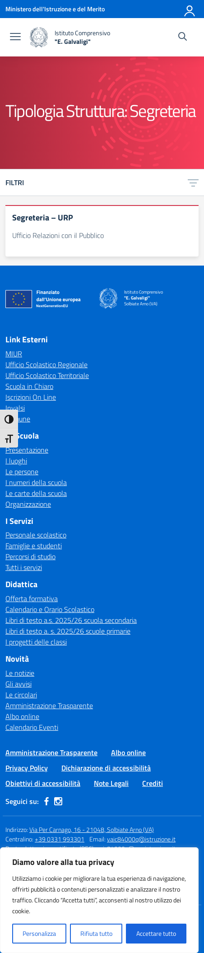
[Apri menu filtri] (193, 182)
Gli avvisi (18, 683)
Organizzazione (28, 504)
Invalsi (15, 407)
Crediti (152, 783)
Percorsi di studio (30, 556)
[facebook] (46, 801)
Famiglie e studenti (33, 545)
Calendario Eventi (31, 727)
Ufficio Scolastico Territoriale (47, 375)
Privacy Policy (26, 767)
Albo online (22, 716)
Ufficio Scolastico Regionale (46, 364)
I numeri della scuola (36, 482)
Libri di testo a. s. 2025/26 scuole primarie (67, 631)
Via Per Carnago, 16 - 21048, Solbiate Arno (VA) (91, 829)
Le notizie (19, 673)
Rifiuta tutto (96, 933)
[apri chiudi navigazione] (15, 37)
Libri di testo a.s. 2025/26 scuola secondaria (71, 620)
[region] (99, 900)
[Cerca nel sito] (183, 37)
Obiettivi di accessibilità (42, 783)
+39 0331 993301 (59, 839)
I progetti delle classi (36, 641)
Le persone (21, 471)
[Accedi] (190, 9)
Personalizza (39, 933)
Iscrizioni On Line (30, 397)
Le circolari (21, 694)
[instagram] (58, 801)
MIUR (13, 353)
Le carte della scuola (36, 493)
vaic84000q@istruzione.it (141, 839)
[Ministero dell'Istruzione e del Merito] (55, 9)
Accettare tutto (156, 933)
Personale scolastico (35, 534)
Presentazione (26, 449)
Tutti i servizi (23, 567)
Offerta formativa (31, 598)
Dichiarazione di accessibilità (106, 767)
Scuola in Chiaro (29, 386)
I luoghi (16, 460)
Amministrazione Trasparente (49, 705)
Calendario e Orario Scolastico (49, 609)
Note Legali (111, 783)
